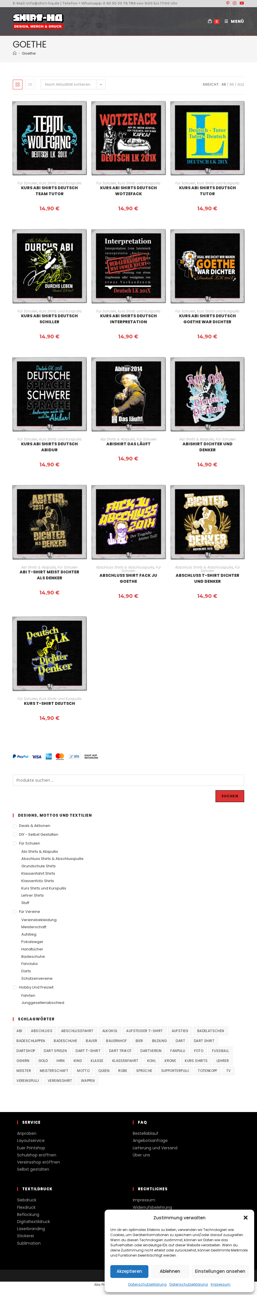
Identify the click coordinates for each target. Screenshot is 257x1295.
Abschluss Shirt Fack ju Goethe (128, 578)
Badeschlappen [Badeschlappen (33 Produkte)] (30, 1040)
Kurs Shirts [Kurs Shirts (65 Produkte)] (196, 1060)
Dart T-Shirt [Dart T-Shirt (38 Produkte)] (88, 1050)
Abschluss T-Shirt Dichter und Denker (207, 578)
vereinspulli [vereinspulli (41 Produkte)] (27, 1080)
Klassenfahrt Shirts (38, 873)
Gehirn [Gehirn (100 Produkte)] (22, 1060)
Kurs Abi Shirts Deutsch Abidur (49, 447)
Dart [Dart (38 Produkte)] (180, 1040)
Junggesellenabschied (42, 1002)
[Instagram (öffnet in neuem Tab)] (234, 3)
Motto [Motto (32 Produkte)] (83, 1070)
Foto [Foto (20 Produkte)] (199, 1050)
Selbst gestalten (33, 1169)
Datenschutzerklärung (147, 1284)
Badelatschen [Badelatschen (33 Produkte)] (210, 1030)
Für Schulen (28, 183)
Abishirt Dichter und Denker (208, 447)
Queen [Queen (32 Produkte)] (103, 1070)
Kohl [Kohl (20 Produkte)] (151, 1060)
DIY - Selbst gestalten (38, 834)
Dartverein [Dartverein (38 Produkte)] (150, 1050)
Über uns (141, 1155)
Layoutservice (31, 1140)
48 (223, 84)
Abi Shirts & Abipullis (117, 439)
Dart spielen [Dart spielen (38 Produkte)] (55, 1050)
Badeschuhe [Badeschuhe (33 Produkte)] (65, 1040)
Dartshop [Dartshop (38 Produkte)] (25, 1050)
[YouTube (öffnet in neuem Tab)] (241, 3)
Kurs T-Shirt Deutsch (49, 703)
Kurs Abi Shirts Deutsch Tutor (207, 191)
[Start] (14, 53)
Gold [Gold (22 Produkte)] (43, 1060)
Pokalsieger (32, 941)
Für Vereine (29, 911)
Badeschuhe (33, 956)
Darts (26, 971)
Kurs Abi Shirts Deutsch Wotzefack (128, 191)
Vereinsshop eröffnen (38, 1162)
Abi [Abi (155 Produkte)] (19, 1030)
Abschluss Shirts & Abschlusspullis (125, 567)
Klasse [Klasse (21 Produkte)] (97, 1060)
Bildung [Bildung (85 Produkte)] (159, 1040)
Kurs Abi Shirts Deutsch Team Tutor (49, 191)
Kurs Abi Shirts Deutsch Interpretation (128, 319)
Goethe (29, 53)
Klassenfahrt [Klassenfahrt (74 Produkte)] (125, 1060)
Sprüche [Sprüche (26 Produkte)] (144, 1070)
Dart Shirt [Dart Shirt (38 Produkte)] (204, 1040)
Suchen (229, 796)
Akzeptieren (129, 1271)
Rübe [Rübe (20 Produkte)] (122, 1070)
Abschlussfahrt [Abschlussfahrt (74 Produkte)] (77, 1030)
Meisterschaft (33, 927)
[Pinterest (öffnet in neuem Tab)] (228, 3)
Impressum (221, 1284)
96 (231, 84)
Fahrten (28, 995)
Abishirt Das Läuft (128, 444)
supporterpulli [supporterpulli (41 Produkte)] (175, 1070)
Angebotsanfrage (150, 1140)
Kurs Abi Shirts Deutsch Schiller (49, 319)
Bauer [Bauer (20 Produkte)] (91, 1040)
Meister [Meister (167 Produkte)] (23, 1070)
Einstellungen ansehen (220, 1271)
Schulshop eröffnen (36, 1155)
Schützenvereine (37, 978)
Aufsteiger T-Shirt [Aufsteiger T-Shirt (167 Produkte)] (144, 1030)
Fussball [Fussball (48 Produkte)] (220, 1050)
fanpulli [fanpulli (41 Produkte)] (177, 1050)
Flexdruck (26, 1207)
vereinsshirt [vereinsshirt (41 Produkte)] (60, 1080)
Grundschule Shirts (38, 866)
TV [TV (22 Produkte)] (228, 1070)
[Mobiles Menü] (232, 21)
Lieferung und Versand (155, 1148)
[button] (245, 1217)
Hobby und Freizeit (36, 987)
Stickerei (25, 1236)
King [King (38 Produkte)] (78, 1060)
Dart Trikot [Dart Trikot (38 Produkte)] (120, 1050)
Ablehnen (170, 1271)
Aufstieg (28, 934)
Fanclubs (29, 963)
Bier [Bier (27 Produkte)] (139, 1040)
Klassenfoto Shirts (37, 881)
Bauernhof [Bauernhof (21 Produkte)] (116, 1040)
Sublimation (29, 1243)
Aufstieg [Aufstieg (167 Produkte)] (180, 1030)
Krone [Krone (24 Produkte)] (170, 1060)
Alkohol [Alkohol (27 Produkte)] (110, 1030)
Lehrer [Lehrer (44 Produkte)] (223, 1060)
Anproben (26, 1133)
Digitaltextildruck (33, 1221)
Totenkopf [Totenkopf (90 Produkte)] (207, 1070)
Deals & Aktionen (34, 825)
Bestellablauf (145, 1133)
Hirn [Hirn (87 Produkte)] (61, 1060)
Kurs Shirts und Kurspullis (60, 183)
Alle (240, 84)
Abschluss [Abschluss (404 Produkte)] (41, 1030)
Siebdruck (26, 1200)
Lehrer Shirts (32, 895)
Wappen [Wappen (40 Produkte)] (88, 1080)
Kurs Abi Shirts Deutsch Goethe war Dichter (207, 319)
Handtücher (32, 949)
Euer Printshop (31, 1148)
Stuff (25, 902)
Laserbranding (31, 1229)
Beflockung (28, 1214)
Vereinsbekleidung (39, 920)
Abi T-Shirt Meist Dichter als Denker (49, 575)
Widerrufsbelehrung (152, 1207)
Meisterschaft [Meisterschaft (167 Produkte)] (54, 1070)
